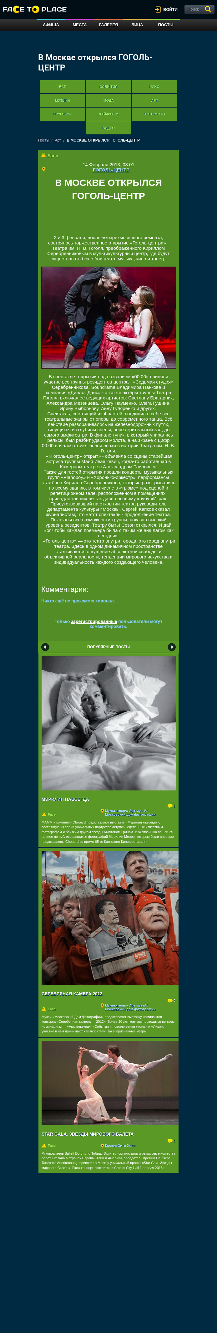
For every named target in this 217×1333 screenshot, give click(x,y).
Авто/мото (154, 114)
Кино (154, 87)
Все (62, 87)
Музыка (62, 100)
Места (80, 24)
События (108, 87)
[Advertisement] (114, 220)
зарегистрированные (94, 621)
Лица (137, 24)
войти (170, 9)
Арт (154, 100)
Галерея (108, 24)
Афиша (51, 24)
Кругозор (62, 114)
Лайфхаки (109, 114)
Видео (108, 128)
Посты (165, 24)
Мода (108, 100)
